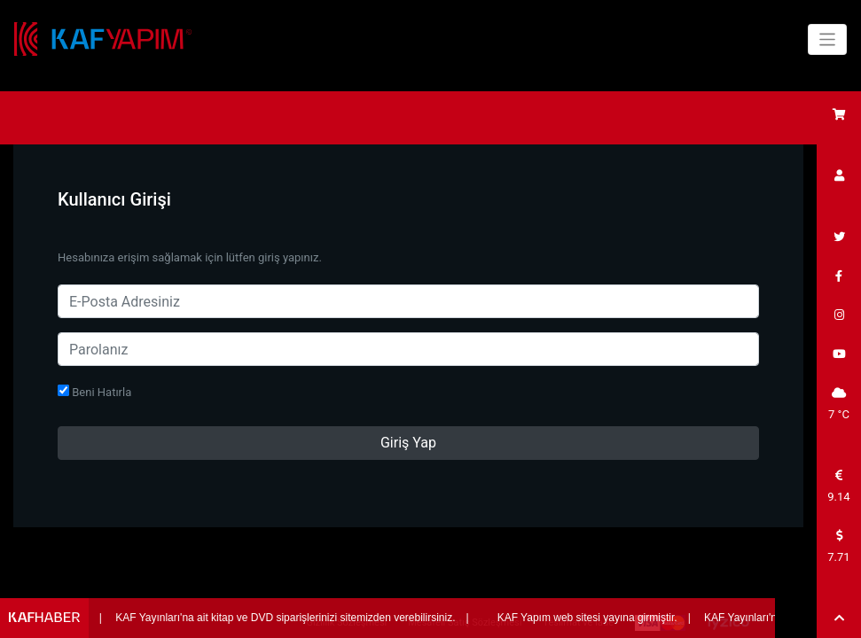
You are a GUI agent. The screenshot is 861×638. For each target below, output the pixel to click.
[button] (839, 618)
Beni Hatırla (94, 392)
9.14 (838, 486)
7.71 (838, 547)
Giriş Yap (408, 442)
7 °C (838, 404)
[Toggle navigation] (828, 39)
